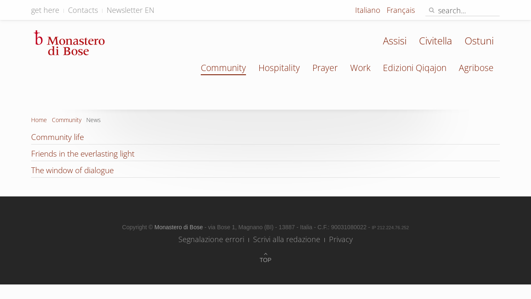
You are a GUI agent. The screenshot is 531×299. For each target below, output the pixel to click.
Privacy (341, 239)
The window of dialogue (72, 170)
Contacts (83, 10)
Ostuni (479, 40)
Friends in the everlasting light (82, 153)
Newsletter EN (130, 10)
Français (401, 10)
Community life (57, 137)
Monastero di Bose (179, 227)
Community (223, 68)
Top (266, 260)
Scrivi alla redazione (286, 239)
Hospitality (279, 68)
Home (39, 120)
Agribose (476, 68)
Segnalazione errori (211, 239)
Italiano (368, 10)
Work (360, 68)
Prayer (325, 68)
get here (45, 10)
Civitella (435, 40)
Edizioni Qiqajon (414, 68)
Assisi (395, 40)
